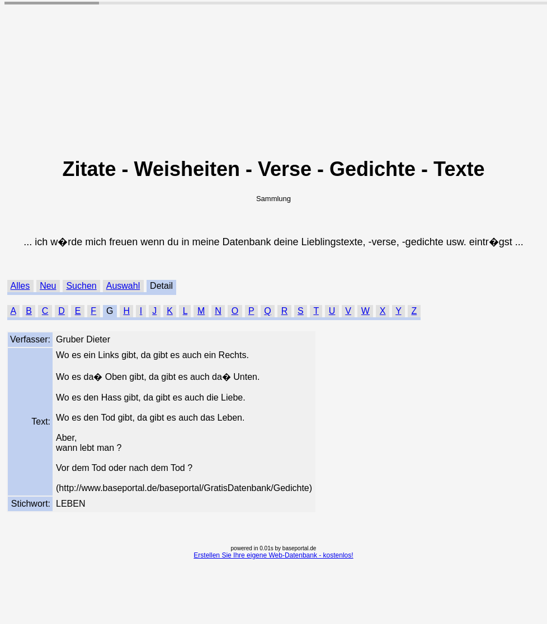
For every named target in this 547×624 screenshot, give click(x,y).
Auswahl (123, 285)
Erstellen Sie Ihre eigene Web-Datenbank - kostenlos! (273, 555)
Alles (20, 285)
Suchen (81, 285)
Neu (48, 285)
